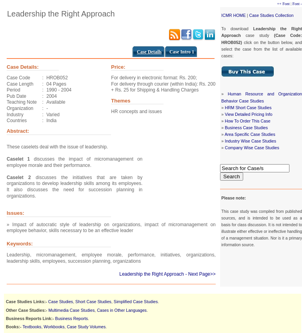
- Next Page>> (200, 274)
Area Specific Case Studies (250, 134)
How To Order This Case (247, 121)
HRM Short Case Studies (248, 107)
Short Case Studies (93, 301)
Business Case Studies (246, 127)
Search (231, 176)
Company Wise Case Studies (252, 147)
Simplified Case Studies (136, 301)
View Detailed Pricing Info (248, 114)
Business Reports (71, 318)
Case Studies (60, 301)
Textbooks (31, 326)
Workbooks (54, 326)
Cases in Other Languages (122, 310)
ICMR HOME (233, 15)
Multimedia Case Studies (71, 310)
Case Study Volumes (86, 326)
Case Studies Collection (271, 15)
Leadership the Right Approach (151, 274)
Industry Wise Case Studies (250, 141)
